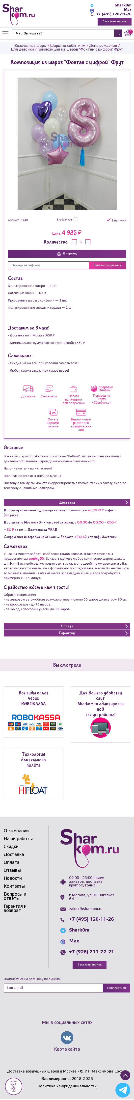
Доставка (14, 855)
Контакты (14, 887)
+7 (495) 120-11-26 (114, 14)
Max (128, 10)
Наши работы (18, 839)
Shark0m (123, 5)
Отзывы (12, 871)
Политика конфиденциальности (67, 1087)
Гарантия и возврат (15, 909)
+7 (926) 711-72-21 (91, 952)
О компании (16, 831)
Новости (13, 879)
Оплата (12, 863)
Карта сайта (67, 1050)
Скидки (11, 847)
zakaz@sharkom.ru (86, 909)
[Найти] (63, 33)
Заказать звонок (115, 21)
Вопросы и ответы (15, 897)
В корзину (67, 254)
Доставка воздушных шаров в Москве (41, 1072)
